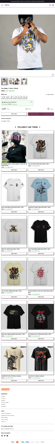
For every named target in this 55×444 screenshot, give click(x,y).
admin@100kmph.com (8, 428)
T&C (31, 102)
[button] (2, 5)
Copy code (14, 104)
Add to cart (14, 113)
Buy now (41, 113)
